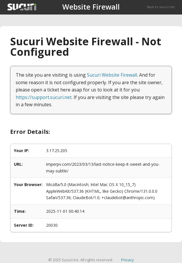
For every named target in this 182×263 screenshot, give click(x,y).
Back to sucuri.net (161, 7)
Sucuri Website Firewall (112, 75)
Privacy (127, 259)
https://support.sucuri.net (44, 97)
